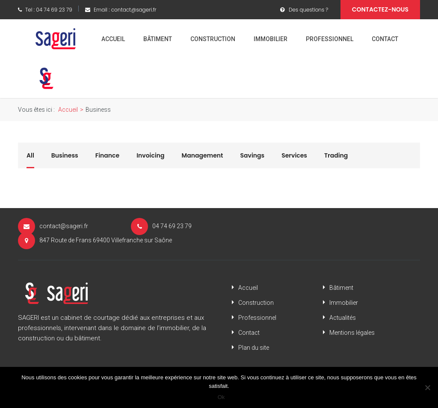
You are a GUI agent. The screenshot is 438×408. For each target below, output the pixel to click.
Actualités (342, 317)
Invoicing (150, 155)
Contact (385, 39)
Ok (221, 397)
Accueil (113, 39)
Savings (252, 155)
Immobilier (270, 39)
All (30, 155)
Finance (107, 155)
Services (294, 155)
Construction (212, 39)
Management (202, 155)
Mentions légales (352, 332)
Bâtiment (157, 39)
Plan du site (253, 347)
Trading (336, 155)
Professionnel (329, 39)
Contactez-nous (380, 9)
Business (64, 155)
